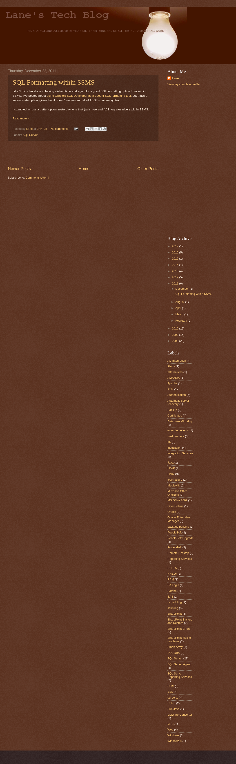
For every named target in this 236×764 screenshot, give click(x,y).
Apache (172, 383)
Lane (175, 78)
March (179, 314)
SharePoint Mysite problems (179, 639)
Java (170, 462)
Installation (174, 447)
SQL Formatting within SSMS (54, 82)
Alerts (171, 366)
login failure (174, 479)
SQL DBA (173, 652)
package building (178, 526)
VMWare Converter (179, 714)
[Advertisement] (83, 153)
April (178, 308)
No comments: (60, 128)
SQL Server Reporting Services (179, 675)
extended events (178, 430)
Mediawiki (173, 485)
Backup (172, 410)
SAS (170, 596)
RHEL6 (172, 573)
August (180, 302)
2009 (175, 334)
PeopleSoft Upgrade (180, 538)
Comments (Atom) (37, 177)
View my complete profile (183, 84)
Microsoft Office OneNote (177, 492)
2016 (175, 252)
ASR (170, 389)
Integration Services (180, 453)
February (181, 320)
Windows (173, 735)
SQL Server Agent (179, 664)
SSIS (170, 686)
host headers (175, 436)
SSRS (171, 703)
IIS (169, 442)
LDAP (171, 468)
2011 (175, 283)
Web (170, 729)
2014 (175, 265)
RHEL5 (172, 568)
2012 (175, 277)
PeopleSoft (174, 532)
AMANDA (173, 377)
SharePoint (174, 613)
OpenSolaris (175, 506)
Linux (170, 474)
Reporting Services (179, 558)
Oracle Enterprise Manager (178, 519)
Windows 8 (174, 741)
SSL (170, 691)
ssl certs (172, 697)
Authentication (176, 395)
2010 (175, 328)
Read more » (21, 118)
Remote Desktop (178, 553)
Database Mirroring (179, 421)
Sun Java (173, 709)
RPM (170, 579)
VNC (170, 724)
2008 (175, 341)
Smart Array (175, 647)
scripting (172, 608)
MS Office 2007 (177, 500)
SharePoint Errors (178, 628)
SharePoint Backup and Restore (179, 621)
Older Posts (147, 168)
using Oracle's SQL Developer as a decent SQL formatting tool (89, 95)
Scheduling (174, 602)
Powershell (174, 547)
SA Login (173, 585)
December (182, 288)
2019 (175, 246)
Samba (172, 591)
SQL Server (30, 135)
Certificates (174, 415)
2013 (175, 271)
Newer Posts (19, 168)
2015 (175, 258)
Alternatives (175, 372)
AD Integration (176, 360)
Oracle (171, 511)
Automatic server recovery (178, 402)
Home (84, 168)
